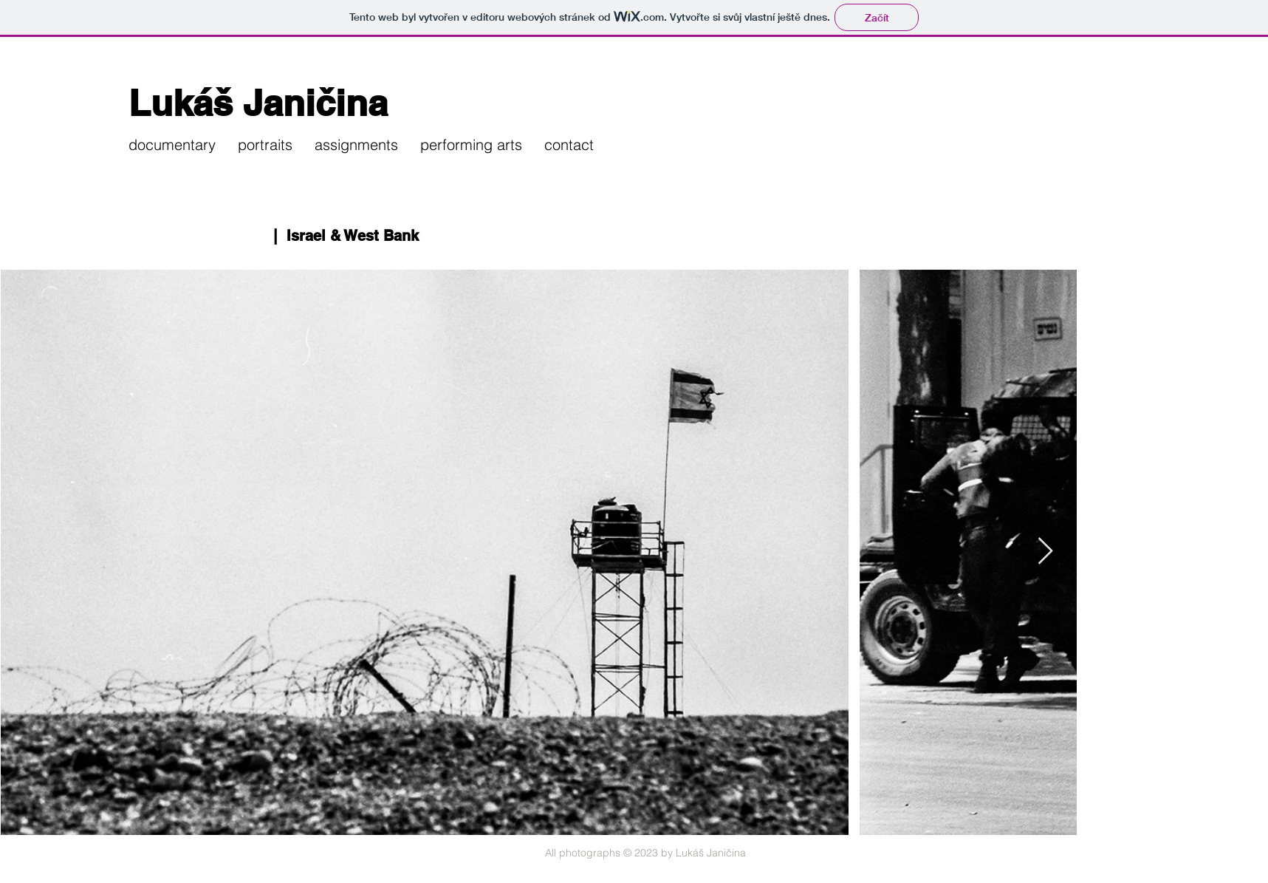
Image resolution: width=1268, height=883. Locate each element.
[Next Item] (1045, 551)
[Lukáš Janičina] (311, 103)
